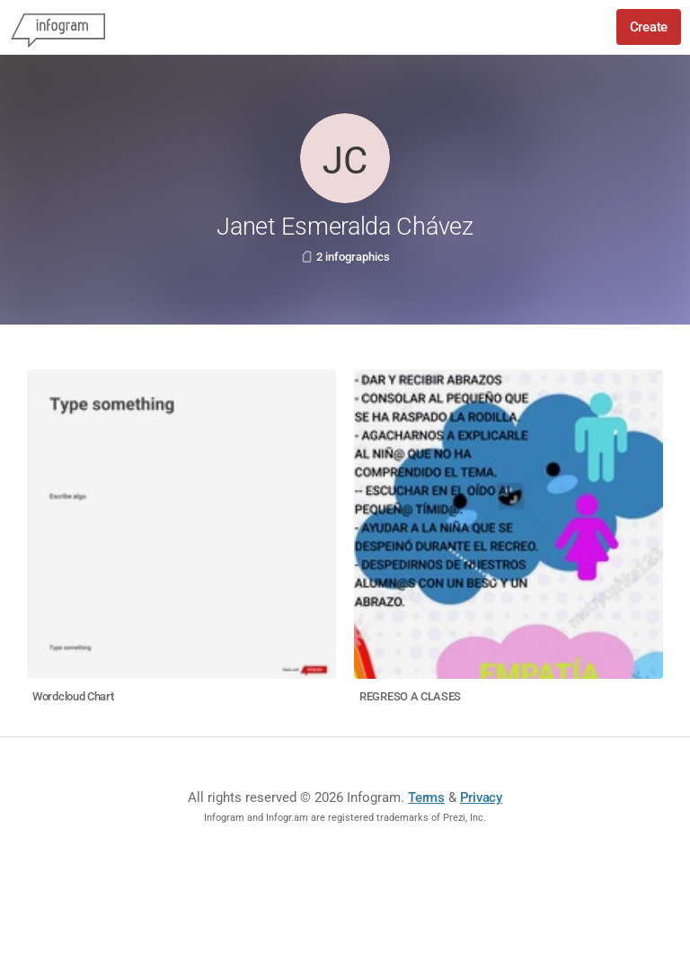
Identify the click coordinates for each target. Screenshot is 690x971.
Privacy (481, 797)
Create (649, 27)
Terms (426, 797)
